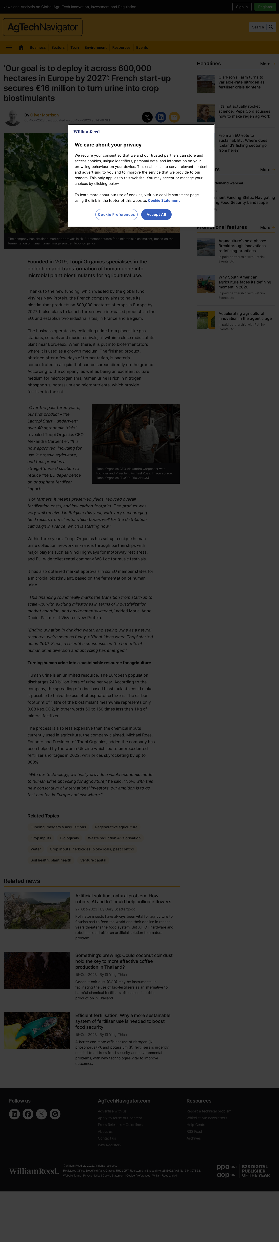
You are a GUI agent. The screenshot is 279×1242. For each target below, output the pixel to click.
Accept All (156, 214)
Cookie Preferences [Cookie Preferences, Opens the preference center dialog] (116, 214)
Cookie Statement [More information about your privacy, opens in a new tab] (164, 200)
